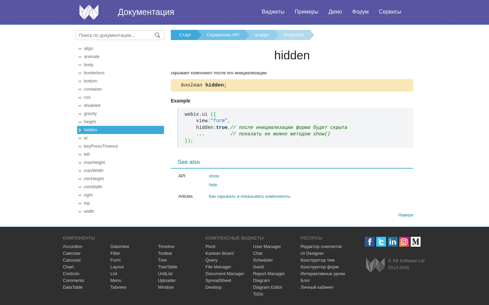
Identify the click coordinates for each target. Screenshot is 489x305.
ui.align (261, 34)
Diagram (261, 280)
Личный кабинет (317, 287)
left (87, 154)
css (87, 97)
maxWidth (94, 170)
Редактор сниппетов (321, 246)
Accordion (73, 246)
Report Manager (269, 273)
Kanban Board (219, 253)
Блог (305, 280)
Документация (146, 12)
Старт (185, 34)
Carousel (71, 260)
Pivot (210, 246)
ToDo (258, 294)
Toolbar (165, 253)
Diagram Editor (268, 287)
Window (166, 287)
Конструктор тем (317, 260)
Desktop (213, 287)
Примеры (307, 12)
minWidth (93, 186)
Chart (68, 266)
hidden (90, 129)
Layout (117, 266)
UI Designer (312, 253)
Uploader (167, 280)
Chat (257, 253)
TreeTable (167, 266)
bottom (90, 80)
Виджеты (273, 12)
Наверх (405, 215)
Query (211, 260)
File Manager (218, 266)
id (85, 137)
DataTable (73, 287)
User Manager (267, 246)
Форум (360, 12)
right (88, 194)
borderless (94, 72)
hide (213, 185)
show (214, 176)
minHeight (94, 178)
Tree (162, 260)
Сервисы (390, 12)
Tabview (118, 287)
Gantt (258, 266)
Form (115, 260)
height (90, 121)
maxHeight (94, 162)
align (88, 48)
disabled (92, 105)
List (113, 273)
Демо (335, 12)
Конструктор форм (320, 266)
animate (91, 56)
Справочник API (222, 34)
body (88, 64)
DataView (119, 246)
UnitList (165, 273)
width (89, 211)
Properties (294, 34)
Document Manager (224, 273)
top (87, 203)
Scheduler (263, 260)
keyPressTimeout (101, 146)
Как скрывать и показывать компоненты (249, 197)
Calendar (72, 253)
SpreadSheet (218, 280)
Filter (115, 253)
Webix (375, 265)
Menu (116, 280)
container (93, 89)
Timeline (166, 246)
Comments (73, 280)
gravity (90, 113)
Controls (71, 273)
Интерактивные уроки (323, 273)
